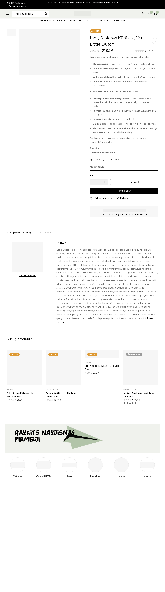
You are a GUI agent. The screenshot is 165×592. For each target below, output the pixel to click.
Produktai (60, 20)
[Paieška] (47, 14)
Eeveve (10, 391)
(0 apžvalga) (151, 50)
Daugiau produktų (27, 275)
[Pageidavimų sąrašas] (148, 13)
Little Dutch (76, 20)
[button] (130, 405)
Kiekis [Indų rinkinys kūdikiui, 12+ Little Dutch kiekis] (93, 175)
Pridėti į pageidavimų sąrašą (155, 41)
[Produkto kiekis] (99, 182)
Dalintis (124, 198)
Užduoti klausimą (102, 198)
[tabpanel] (82, 283)
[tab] (19, 233)
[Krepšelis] (154, 13)
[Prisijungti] (141, 13)
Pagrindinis (44, 20)
